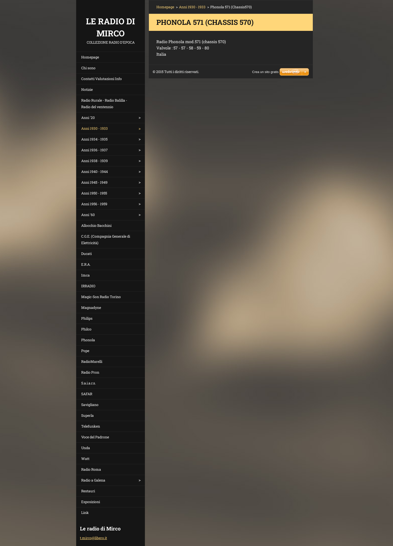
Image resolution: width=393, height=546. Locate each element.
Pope (85, 350)
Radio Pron (90, 372)
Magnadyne (91, 307)
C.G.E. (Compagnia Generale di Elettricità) (105, 239)
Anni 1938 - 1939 (94, 160)
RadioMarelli (91, 361)
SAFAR (86, 393)
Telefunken (90, 426)
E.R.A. (85, 264)
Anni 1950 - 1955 (94, 193)
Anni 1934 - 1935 (94, 139)
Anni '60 (88, 214)
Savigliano (90, 404)
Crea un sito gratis (265, 72)
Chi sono (88, 67)
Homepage (90, 57)
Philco (86, 329)
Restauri (88, 491)
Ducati (86, 253)
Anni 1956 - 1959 (94, 203)
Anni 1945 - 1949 (94, 182)
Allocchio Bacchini (96, 225)
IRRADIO (88, 286)
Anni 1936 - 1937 (94, 150)
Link (85, 512)
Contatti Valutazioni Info (101, 78)
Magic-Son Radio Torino (101, 296)
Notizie (87, 89)
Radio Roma (91, 469)
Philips (86, 318)
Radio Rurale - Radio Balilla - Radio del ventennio (104, 103)
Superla (87, 415)
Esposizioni (90, 501)
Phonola (88, 339)
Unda (85, 447)
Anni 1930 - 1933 (94, 128)
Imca (85, 275)
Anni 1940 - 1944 (94, 171)
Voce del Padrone (95, 437)
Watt (85, 458)
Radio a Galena (93, 480)
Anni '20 (88, 117)
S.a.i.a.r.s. (88, 383)
